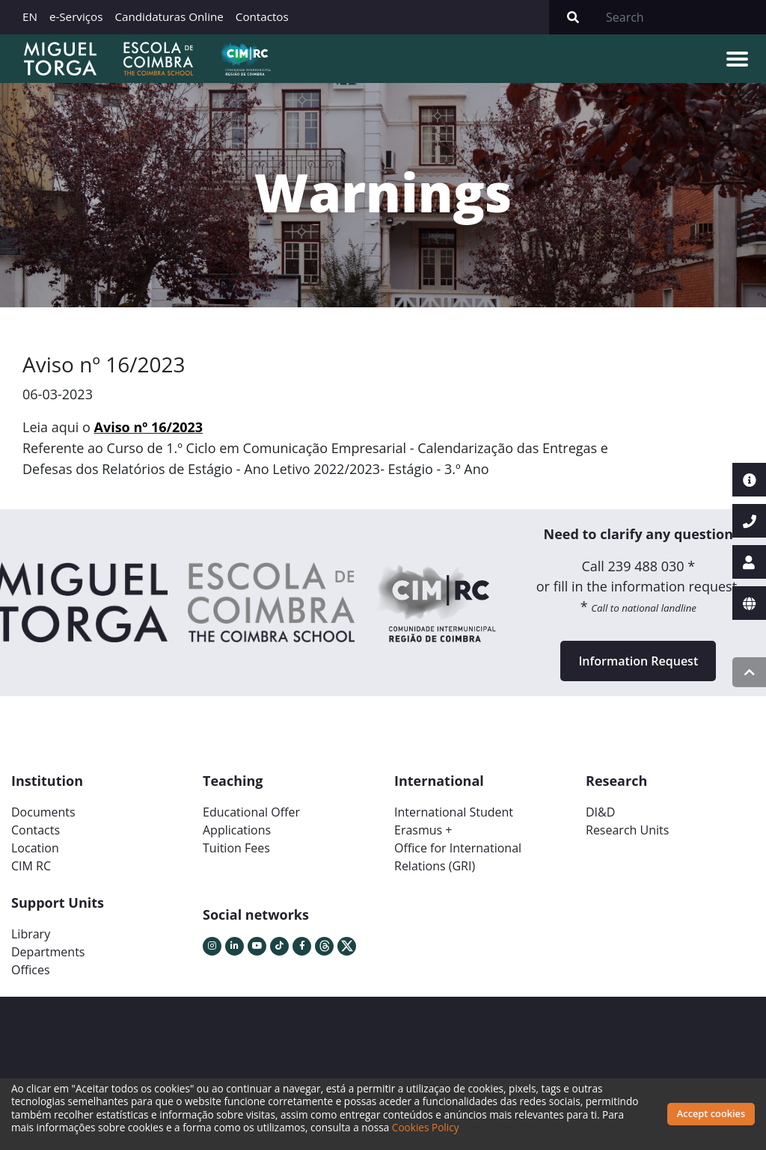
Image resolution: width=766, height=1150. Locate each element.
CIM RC (31, 866)
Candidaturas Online (168, 16)
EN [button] (29, 16)
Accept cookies (711, 1113)
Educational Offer (251, 812)
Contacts (35, 830)
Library (30, 934)
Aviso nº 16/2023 (148, 427)
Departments (48, 952)
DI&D (600, 812)
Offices (30, 970)
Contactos (262, 16)
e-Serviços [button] (76, 16)
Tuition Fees (236, 848)
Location (35, 848)
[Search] (681, 17)
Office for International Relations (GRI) (457, 857)
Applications (237, 830)
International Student (453, 812)
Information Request (638, 661)
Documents (43, 812)
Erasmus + (423, 830)
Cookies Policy (425, 1127)
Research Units (627, 830)
